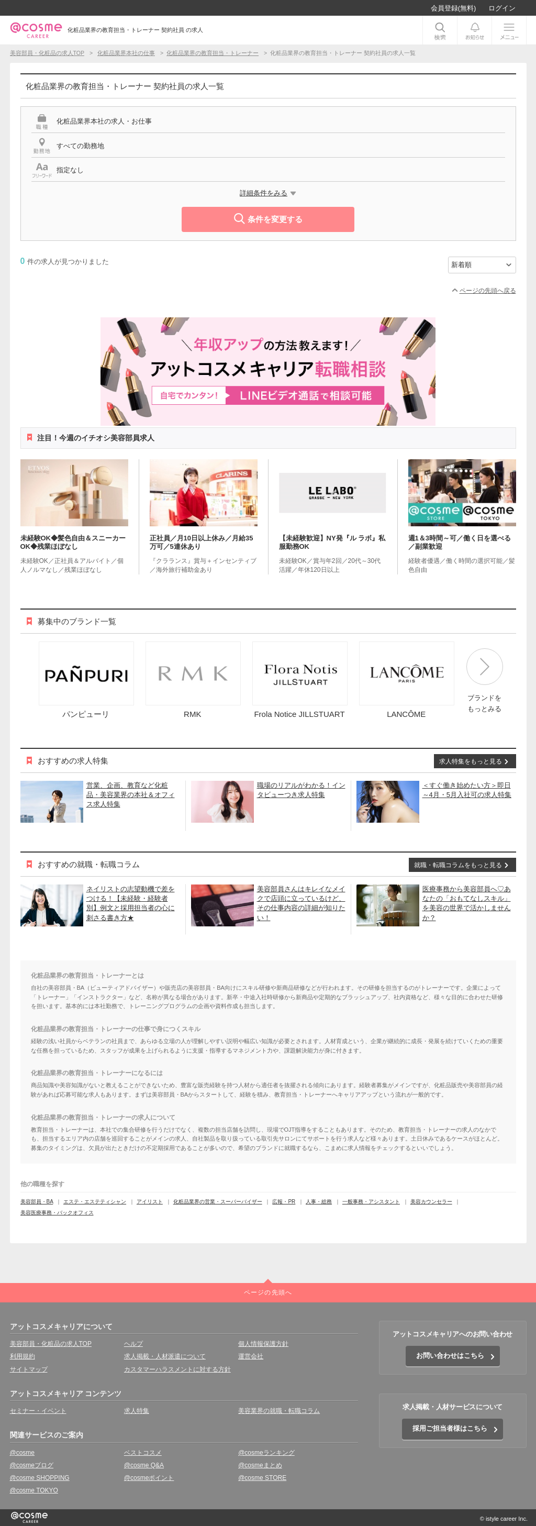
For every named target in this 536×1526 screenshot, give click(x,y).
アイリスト (150, 1201)
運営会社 (250, 1356)
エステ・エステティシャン (94, 1201)
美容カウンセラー (431, 1201)
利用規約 (22, 1356)
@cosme (22, 1452)
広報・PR (283, 1201)
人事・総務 (319, 1201)
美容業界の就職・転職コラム (279, 1410)
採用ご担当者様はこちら (449, 1428)
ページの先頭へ (268, 1292)
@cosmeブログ (32, 1465)
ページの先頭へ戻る (488, 290)
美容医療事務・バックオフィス (57, 1212)
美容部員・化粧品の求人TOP (51, 1343)
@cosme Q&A (144, 1465)
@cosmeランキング (266, 1452)
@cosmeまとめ (260, 1465)
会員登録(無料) (453, 8)
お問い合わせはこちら (450, 1355)
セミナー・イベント (38, 1410)
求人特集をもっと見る (470, 761)
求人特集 (136, 1410)
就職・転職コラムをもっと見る (458, 865)
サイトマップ (29, 1369)
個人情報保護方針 (263, 1343)
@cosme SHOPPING (40, 1477)
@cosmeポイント (149, 1477)
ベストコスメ (143, 1452)
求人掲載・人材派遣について (165, 1356)
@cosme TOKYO (34, 1490)
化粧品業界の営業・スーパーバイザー (217, 1201)
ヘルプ (133, 1343)
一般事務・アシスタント (371, 1201)
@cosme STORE (262, 1477)
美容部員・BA (36, 1201)
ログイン (502, 8)
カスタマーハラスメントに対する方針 (177, 1369)
